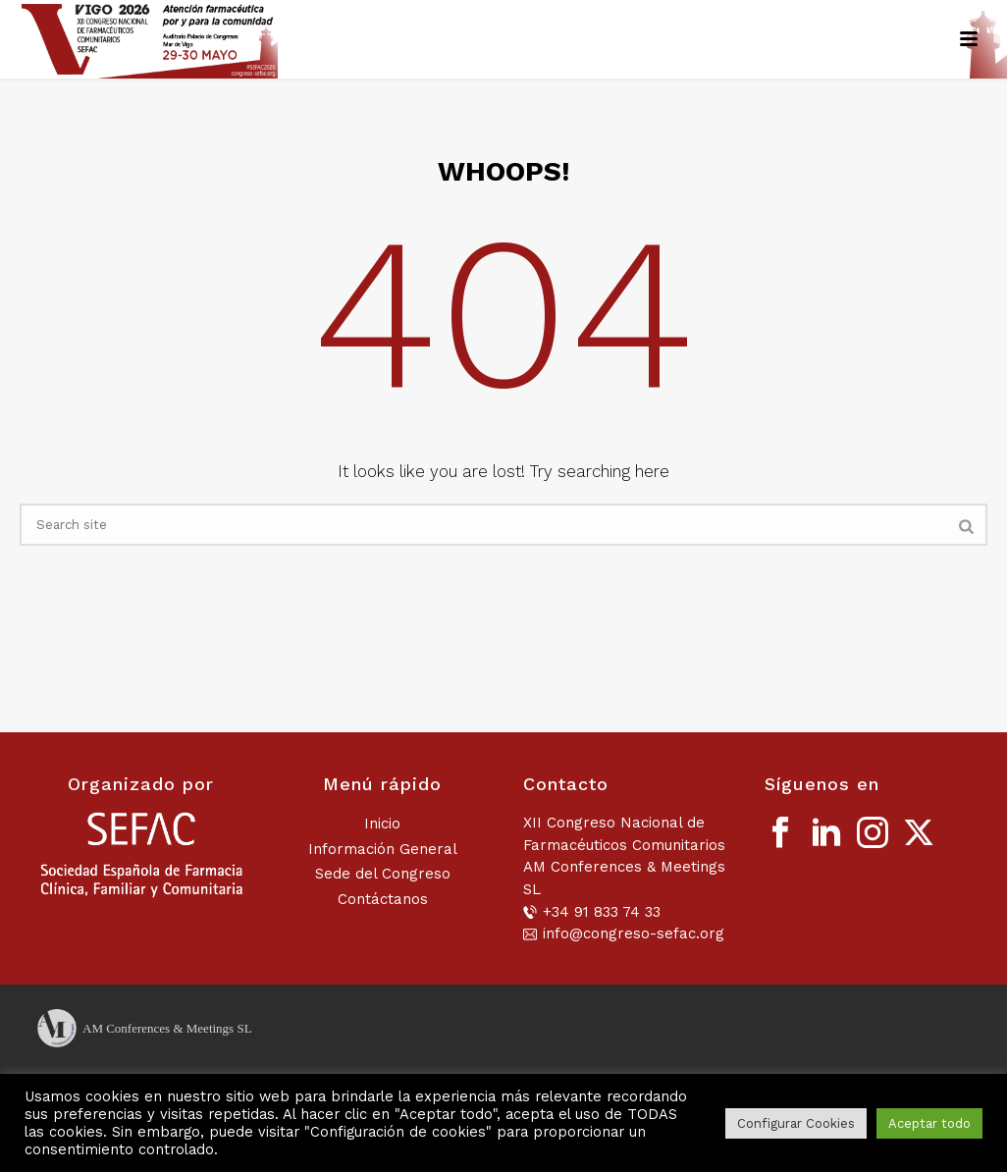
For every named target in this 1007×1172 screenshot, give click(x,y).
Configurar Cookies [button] (796, 1123)
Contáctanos (383, 899)
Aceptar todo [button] (929, 1123)
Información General (382, 849)
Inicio (382, 823)
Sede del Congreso (382, 873)
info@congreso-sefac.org (633, 933)
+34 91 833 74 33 (602, 912)
